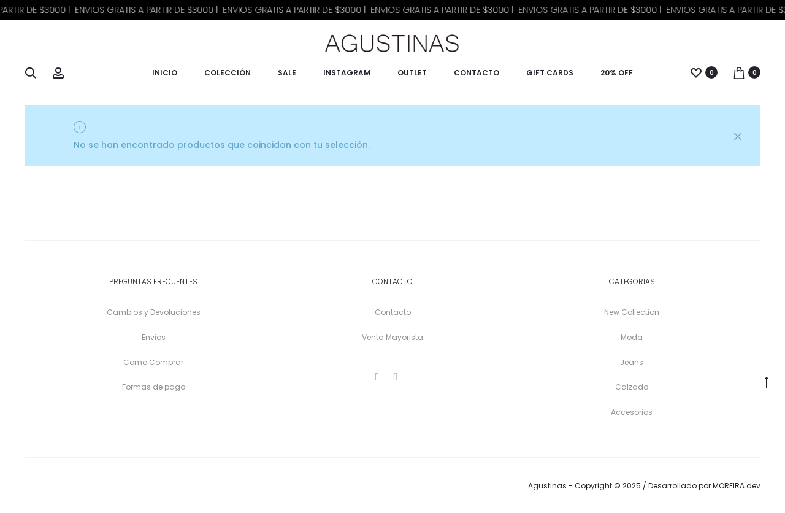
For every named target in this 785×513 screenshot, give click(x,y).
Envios (154, 337)
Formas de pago (153, 387)
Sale (287, 73)
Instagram (346, 73)
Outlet (412, 73)
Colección (227, 73)
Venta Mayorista (392, 337)
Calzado (631, 387)
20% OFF (616, 73)
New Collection (631, 312)
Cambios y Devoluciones (154, 312)
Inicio (164, 73)
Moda (632, 337)
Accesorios (632, 412)
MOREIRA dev (736, 485)
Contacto (476, 73)
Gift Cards (549, 73)
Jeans (631, 362)
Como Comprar (153, 362)
